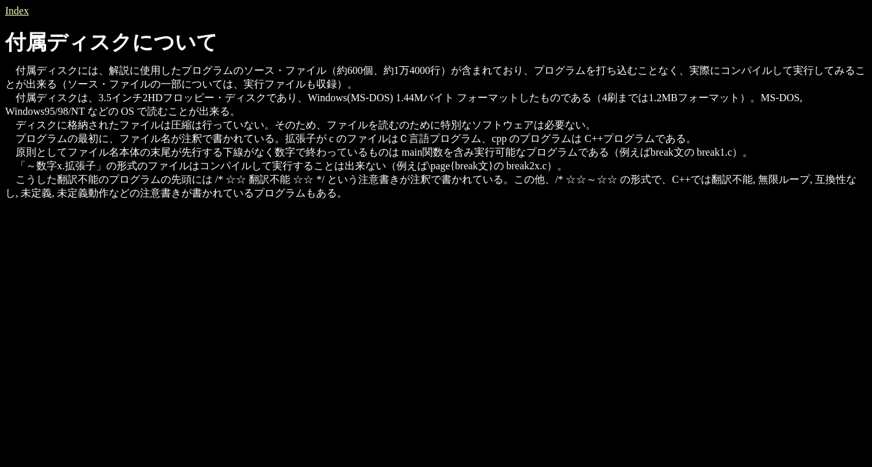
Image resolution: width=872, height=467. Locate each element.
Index (17, 10)
